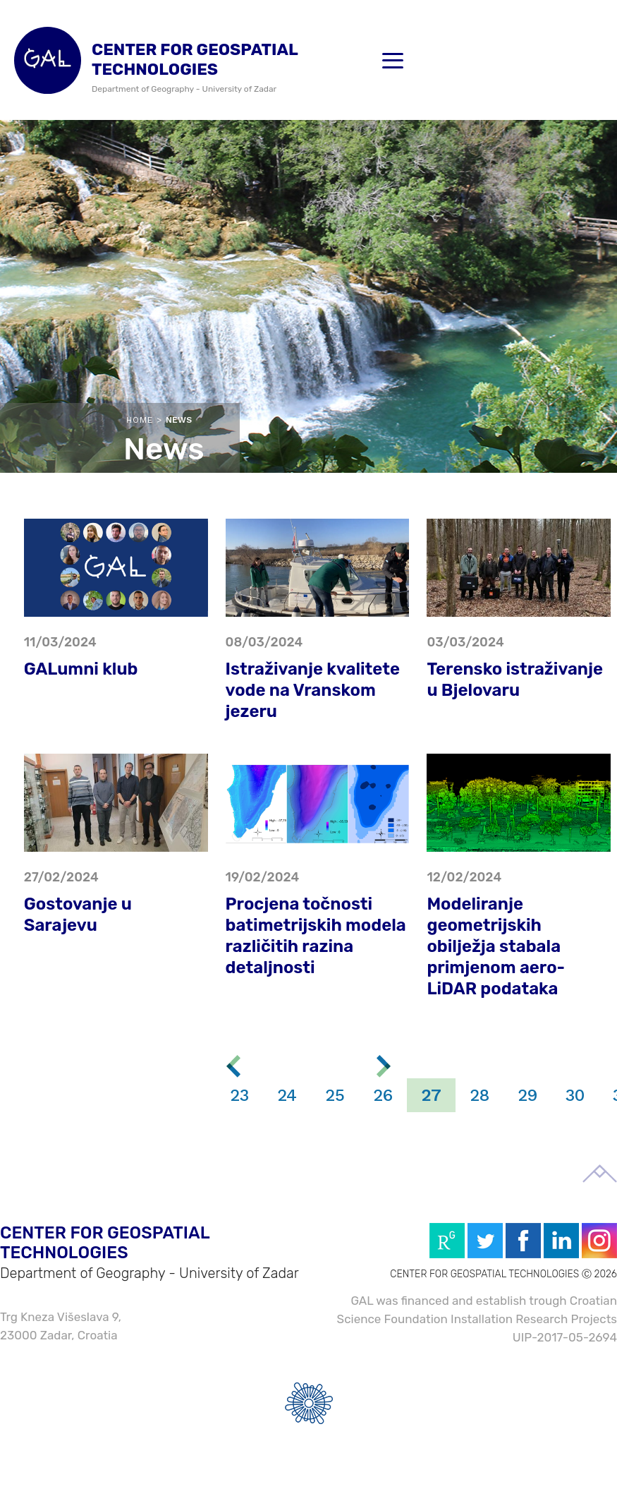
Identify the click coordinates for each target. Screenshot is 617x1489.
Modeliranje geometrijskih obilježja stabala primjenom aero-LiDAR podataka (496, 946)
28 (479, 1095)
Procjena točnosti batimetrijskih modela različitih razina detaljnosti (316, 935)
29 (527, 1095)
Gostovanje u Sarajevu (78, 914)
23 (239, 1095)
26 (383, 1095)
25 (335, 1095)
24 (287, 1095)
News (179, 420)
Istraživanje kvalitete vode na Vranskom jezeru (313, 690)
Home (139, 420)
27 (431, 1095)
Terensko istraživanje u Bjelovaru (515, 679)
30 (575, 1095)
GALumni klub (81, 669)
